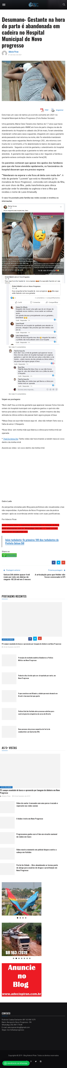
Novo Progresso (8, 639)
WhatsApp (11, 555)
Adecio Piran (13, 51)
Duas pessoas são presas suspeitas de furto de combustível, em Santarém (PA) (34, 730)
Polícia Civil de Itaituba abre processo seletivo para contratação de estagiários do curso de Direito (36, 712)
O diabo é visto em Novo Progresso (29, 818)
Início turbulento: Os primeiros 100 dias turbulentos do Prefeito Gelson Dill (32, 541)
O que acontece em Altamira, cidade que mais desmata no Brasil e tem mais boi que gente (38, 694)
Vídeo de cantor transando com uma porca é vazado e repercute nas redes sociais (37, 804)
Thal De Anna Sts (10, 439)
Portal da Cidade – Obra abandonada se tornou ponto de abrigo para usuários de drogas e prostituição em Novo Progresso (37, 868)
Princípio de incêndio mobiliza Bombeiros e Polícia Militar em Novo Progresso (35, 658)
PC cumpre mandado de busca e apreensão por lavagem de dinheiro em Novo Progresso (31, 644)
